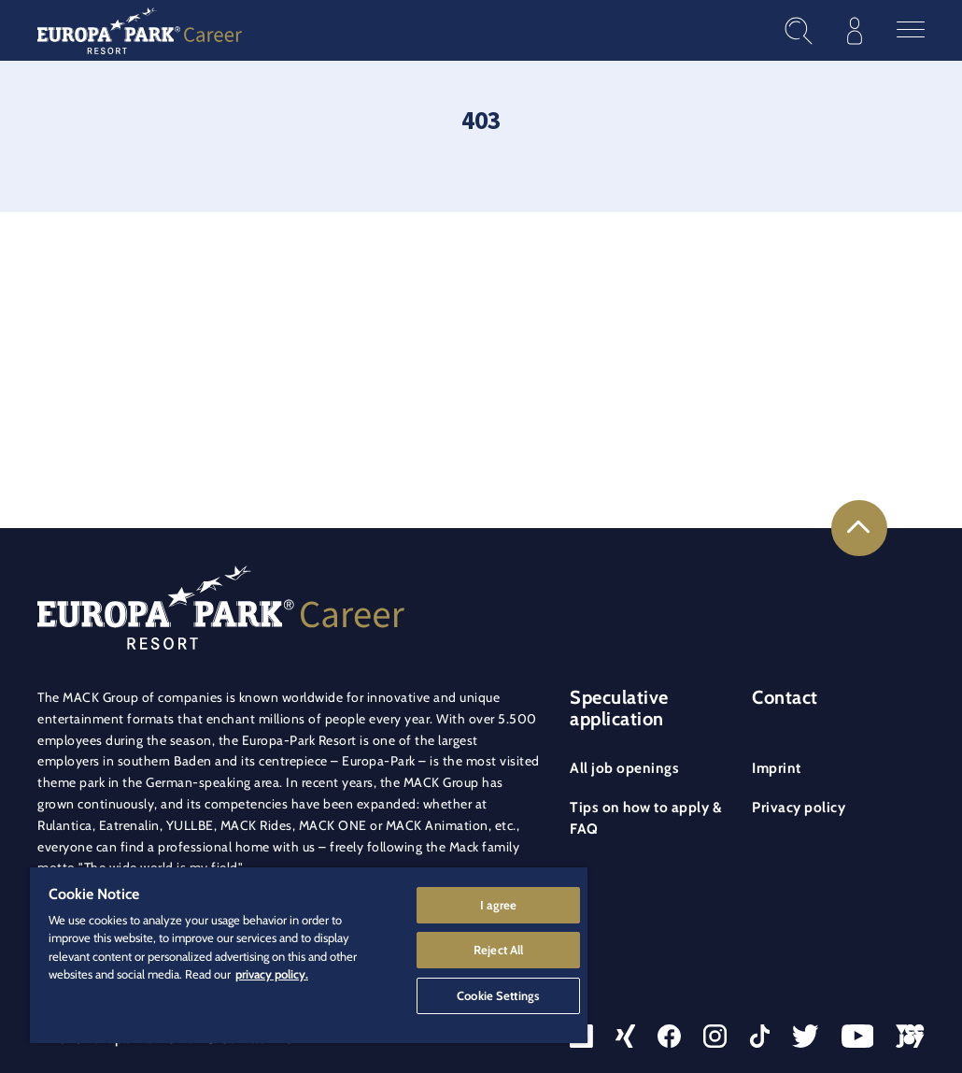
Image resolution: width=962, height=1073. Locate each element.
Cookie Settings (498, 994)
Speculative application (619, 708)
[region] (308, 954)
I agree (498, 902)
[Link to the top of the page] (859, 528)
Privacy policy (798, 807)
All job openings (624, 768)
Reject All (498, 948)
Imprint (776, 768)
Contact (785, 697)
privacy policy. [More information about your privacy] (271, 973)
